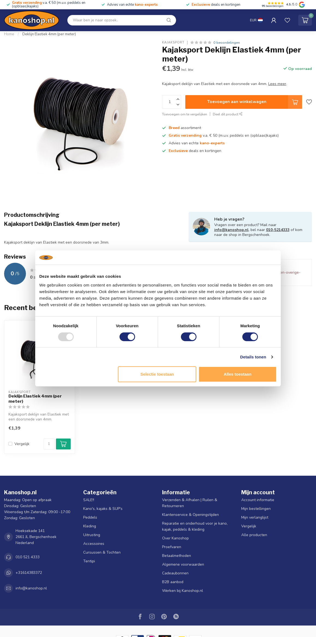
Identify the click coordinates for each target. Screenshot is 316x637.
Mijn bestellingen (256, 508)
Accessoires (93, 543)
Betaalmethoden (176, 555)
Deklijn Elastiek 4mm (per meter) (49, 34)
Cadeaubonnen (175, 573)
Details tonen (253, 357)
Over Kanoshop (175, 538)
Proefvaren (171, 547)
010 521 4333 (28, 557)
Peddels (90, 517)
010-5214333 (278, 229)
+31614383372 (29, 572)
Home (9, 34)
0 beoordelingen (226, 42)
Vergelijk (21, 444)
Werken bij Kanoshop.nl (182, 590)
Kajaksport (173, 42)
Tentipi (89, 561)
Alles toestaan (238, 374)
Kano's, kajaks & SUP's (103, 508)
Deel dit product (228, 114)
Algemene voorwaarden (183, 564)
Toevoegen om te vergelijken (184, 114)
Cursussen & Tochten (102, 552)
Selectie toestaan (157, 374)
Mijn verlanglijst (254, 517)
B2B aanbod (172, 582)
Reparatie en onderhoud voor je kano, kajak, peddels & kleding (195, 526)
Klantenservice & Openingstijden (190, 514)
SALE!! (88, 499)
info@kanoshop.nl (231, 229)
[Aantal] (49, 444)
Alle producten (254, 534)
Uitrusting (91, 534)
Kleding (89, 526)
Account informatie (257, 499)
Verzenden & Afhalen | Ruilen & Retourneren (189, 503)
